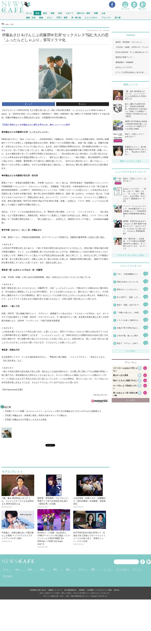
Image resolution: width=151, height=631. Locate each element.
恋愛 (96, 13)
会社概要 (90, 590)
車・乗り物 (76, 17)
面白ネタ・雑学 (83, 13)
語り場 (117, 17)
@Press (116, 590)
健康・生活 (30, 17)
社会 (37, 13)
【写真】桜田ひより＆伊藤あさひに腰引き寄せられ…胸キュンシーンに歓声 (36, 125)
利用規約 (82, 590)
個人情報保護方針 (70, 590)
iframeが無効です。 (130, 310)
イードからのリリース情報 (102, 590)
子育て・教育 (62, 17)
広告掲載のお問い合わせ (38, 590)
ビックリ (107, 569)
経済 (42, 569)
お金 (103, 13)
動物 (41, 17)
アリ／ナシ (106, 17)
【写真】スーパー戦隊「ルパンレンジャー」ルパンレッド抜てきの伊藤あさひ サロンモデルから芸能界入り (52, 411)
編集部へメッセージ (55, 590)
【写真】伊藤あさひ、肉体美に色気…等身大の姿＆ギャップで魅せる (35, 415)
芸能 (52, 13)
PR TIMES (7, 576)
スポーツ (69, 13)
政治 (45, 13)
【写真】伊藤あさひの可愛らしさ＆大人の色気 (25, 420)
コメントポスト (91, 17)
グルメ (49, 17)
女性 (60, 13)
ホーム (5, 569)
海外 (55, 569)
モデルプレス (11, 471)
